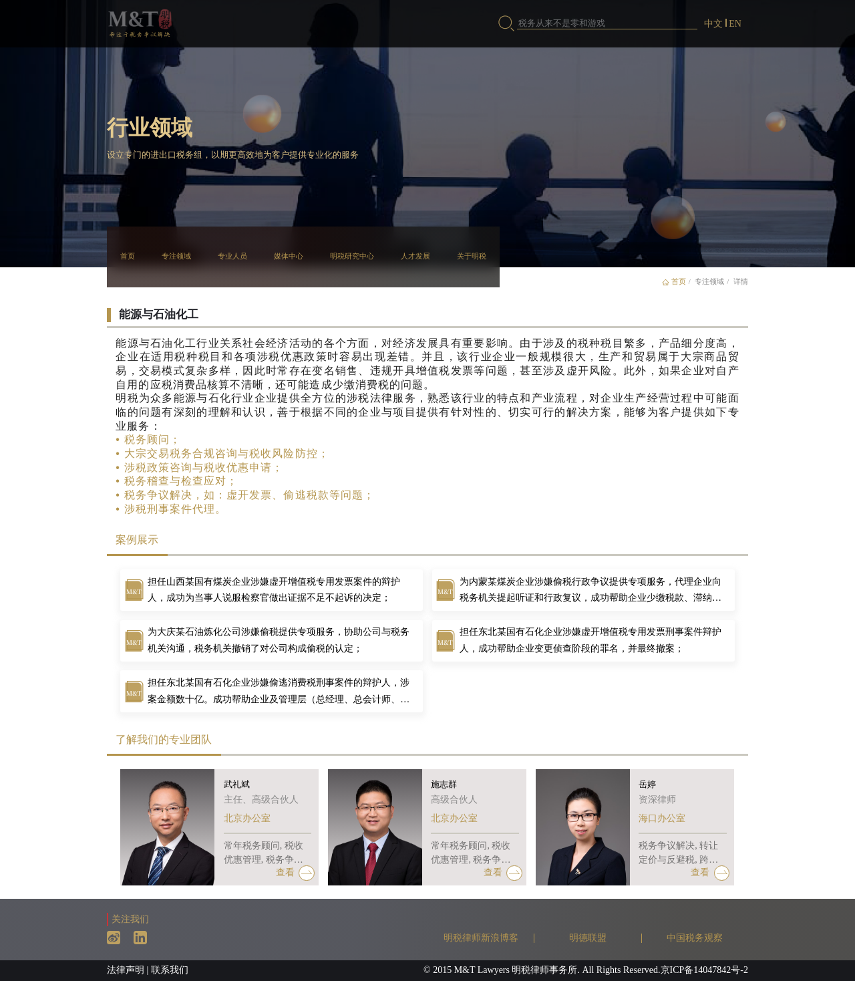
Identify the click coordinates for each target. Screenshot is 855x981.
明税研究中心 (352, 256)
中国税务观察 (695, 938)
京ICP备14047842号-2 (704, 970)
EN (735, 24)
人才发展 (415, 256)
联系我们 (169, 970)
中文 (713, 24)
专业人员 (232, 256)
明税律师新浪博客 (481, 938)
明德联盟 (588, 938)
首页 (127, 256)
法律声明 (125, 970)
